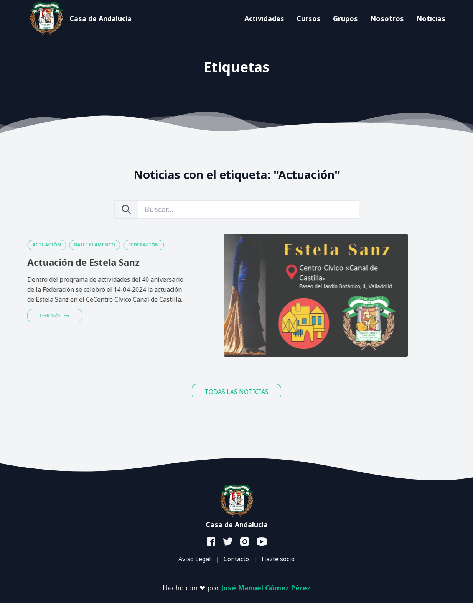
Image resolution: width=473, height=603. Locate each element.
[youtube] (262, 542)
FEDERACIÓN (122, 245)
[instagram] (245, 542)
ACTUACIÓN (26, 245)
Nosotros (387, 18)
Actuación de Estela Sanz (63, 262)
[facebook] (211, 542)
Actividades (264, 18)
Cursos (309, 18)
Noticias (430, 18)
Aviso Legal (194, 559)
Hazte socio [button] (278, 559)
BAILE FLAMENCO (73, 245)
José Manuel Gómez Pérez (265, 587)
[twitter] (228, 542)
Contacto (236, 559)
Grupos (345, 18)
